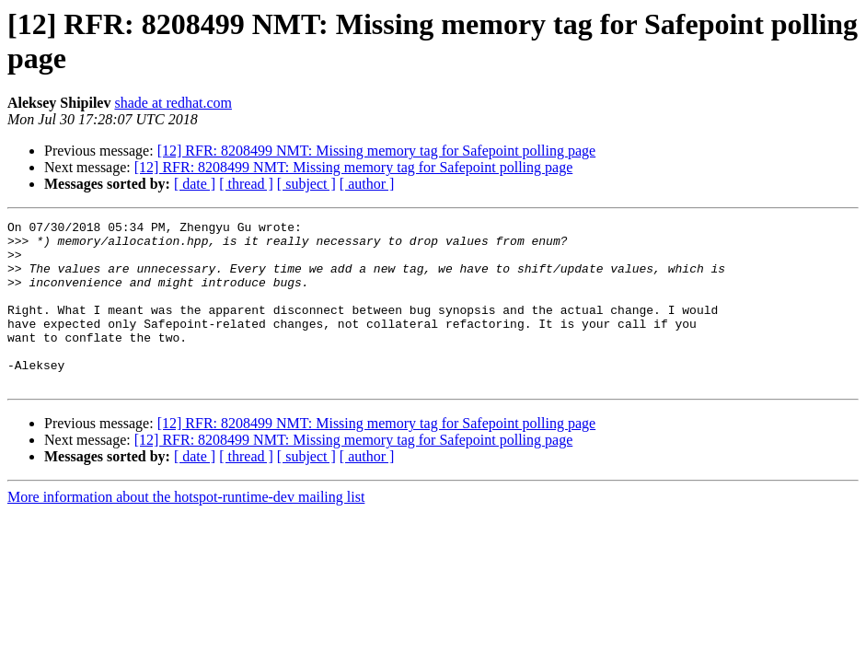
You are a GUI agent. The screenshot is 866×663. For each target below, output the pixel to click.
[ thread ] (246, 184)
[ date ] (194, 184)
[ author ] (367, 184)
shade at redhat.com (173, 102)
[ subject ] (306, 184)
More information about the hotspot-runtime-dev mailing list (185, 530)
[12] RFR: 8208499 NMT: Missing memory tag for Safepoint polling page (376, 150)
